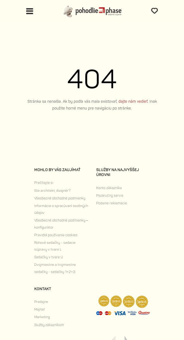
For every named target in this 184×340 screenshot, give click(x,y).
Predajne (41, 302)
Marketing (42, 317)
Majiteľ (39, 309)
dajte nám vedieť (133, 101)
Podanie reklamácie (111, 203)
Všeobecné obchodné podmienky (59, 198)
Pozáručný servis (109, 195)
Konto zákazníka (109, 188)
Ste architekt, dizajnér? (52, 191)
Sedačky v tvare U (48, 257)
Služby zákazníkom (49, 325)
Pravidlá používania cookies (55, 235)
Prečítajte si (43, 183)
